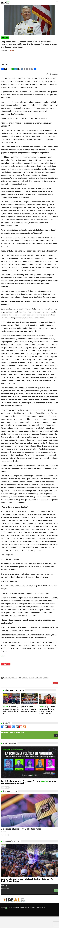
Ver (56, 902)
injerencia (31, 677)
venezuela (46, 677)
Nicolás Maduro (39, 677)
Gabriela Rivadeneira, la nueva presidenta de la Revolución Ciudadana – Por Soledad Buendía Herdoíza (27, 891)
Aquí (56, 747)
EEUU (20, 677)
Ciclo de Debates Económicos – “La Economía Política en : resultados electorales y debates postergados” (28, 793)
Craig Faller (14, 677)
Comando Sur (7, 677)
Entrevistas (4, 37)
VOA (2, 656)
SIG (7, 799)
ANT (2, 799)
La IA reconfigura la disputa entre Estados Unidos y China (21, 840)
